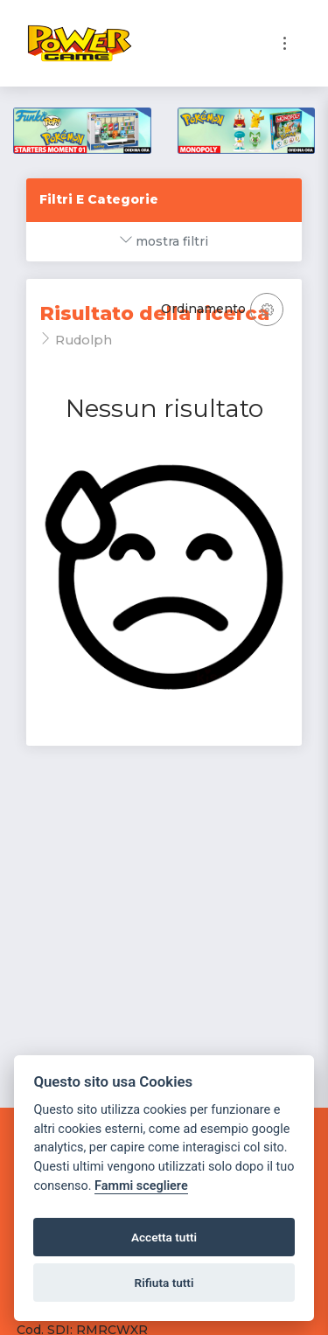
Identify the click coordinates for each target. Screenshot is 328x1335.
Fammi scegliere (141, 1186)
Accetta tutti (164, 1237)
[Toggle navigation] (285, 43)
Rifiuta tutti (164, 1283)
